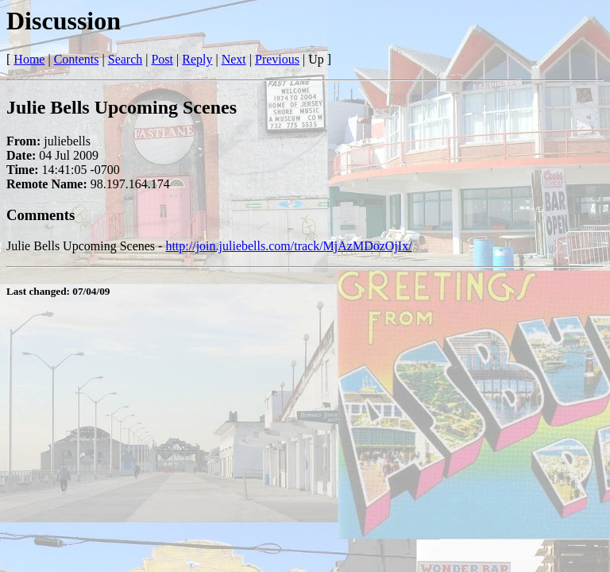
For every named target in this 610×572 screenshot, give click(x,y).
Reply (197, 59)
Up (316, 59)
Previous (277, 59)
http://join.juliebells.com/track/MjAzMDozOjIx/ (288, 246)
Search (125, 59)
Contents (76, 59)
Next (234, 59)
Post (162, 59)
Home (29, 59)
